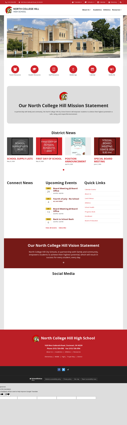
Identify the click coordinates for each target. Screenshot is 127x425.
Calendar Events (90, 189)
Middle (57, 357)
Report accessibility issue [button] (89, 379)
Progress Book (90, 212)
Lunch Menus (89, 198)
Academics (59, 352)
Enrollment (88, 216)
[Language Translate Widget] (76, 2)
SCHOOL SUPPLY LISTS (29, 158)
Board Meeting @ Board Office (65, 189)
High (63, 357)
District (79, 357)
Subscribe (62, 228)
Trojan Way (71, 357)
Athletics (88, 203)
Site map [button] (76, 379)
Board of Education (91, 221)
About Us (88, 194)
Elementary (49, 357)
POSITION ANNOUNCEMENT (84, 160)
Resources (77, 352)
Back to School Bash (63, 219)
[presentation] (63, 170)
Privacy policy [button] (68, 379)
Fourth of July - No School (66, 198)
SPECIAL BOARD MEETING (112, 160)
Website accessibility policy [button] (53, 379)
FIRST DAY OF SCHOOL (58, 158)
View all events (51, 228)
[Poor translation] (7, 394)
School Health (89, 207)
